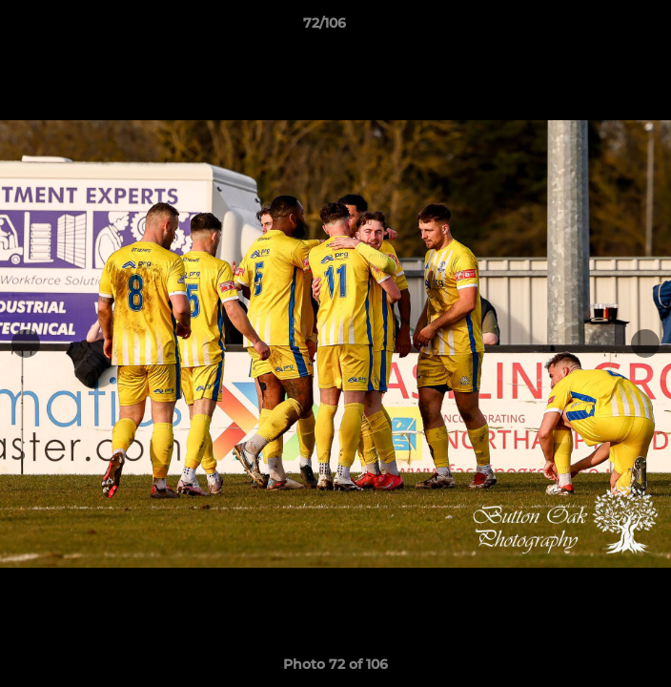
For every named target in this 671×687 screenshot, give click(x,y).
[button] (602, 27)
